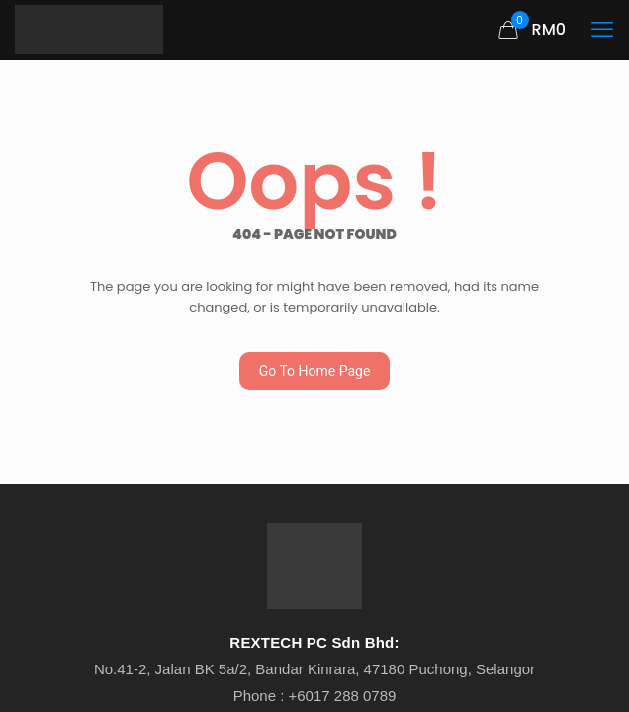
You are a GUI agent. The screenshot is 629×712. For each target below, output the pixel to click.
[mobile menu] (602, 29)
